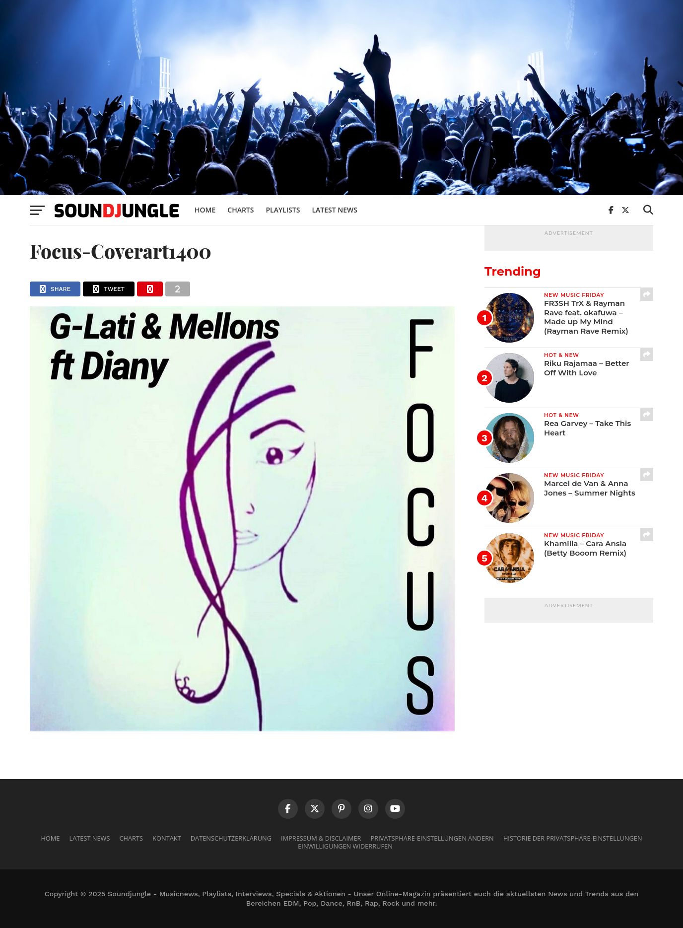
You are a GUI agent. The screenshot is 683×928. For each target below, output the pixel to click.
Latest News (334, 209)
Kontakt (166, 838)
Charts (240, 209)
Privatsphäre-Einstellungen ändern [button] (432, 838)
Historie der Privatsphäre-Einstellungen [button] (572, 838)
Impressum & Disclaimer (321, 838)
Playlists (283, 209)
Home (205, 209)
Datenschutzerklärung (231, 838)
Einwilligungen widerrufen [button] (345, 846)
